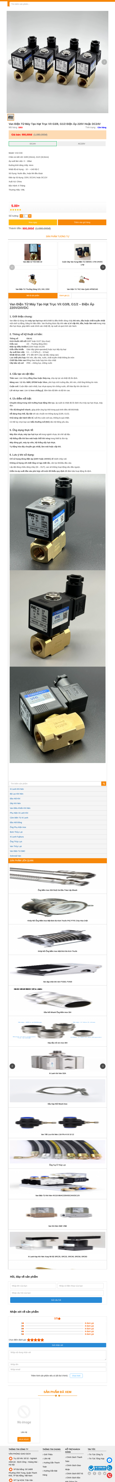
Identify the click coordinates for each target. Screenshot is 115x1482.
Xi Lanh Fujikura (17, 837)
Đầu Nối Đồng (16, 822)
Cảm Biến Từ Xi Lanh (19, 818)
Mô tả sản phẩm (33, 295)
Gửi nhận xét (57, 1345)
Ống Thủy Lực (16, 841)
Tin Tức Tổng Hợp (96, 1458)
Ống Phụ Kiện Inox (18, 827)
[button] (104, 62)
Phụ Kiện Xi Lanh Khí (19, 813)
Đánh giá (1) (64, 295)
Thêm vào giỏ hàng (82, 222)
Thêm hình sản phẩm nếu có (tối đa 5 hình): (57, 1376)
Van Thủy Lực (16, 846)
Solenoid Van (15, 856)
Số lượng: (14, 216)
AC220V (81, 144)
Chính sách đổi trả (74, 1473)
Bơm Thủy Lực (16, 832)
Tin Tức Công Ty (95, 1454)
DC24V (33, 144)
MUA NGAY (24, 1439)
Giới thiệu (48, 1454)
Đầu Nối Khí (15, 799)
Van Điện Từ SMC (17, 851)
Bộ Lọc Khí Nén (16, 794)
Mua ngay (33, 222)
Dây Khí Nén (15, 803)
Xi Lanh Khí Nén (17, 789)
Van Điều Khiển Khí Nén (20, 808)
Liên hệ (46, 1458)
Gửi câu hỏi (56, 1300)
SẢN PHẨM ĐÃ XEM (57, 1392)
